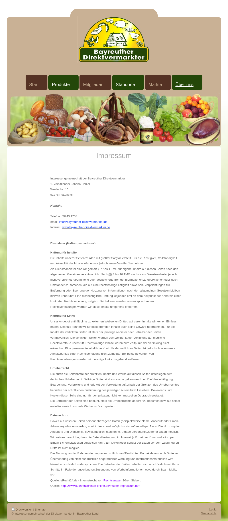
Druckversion (22, 509)
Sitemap (40, 509)
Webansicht (208, 513)
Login (212, 509)
